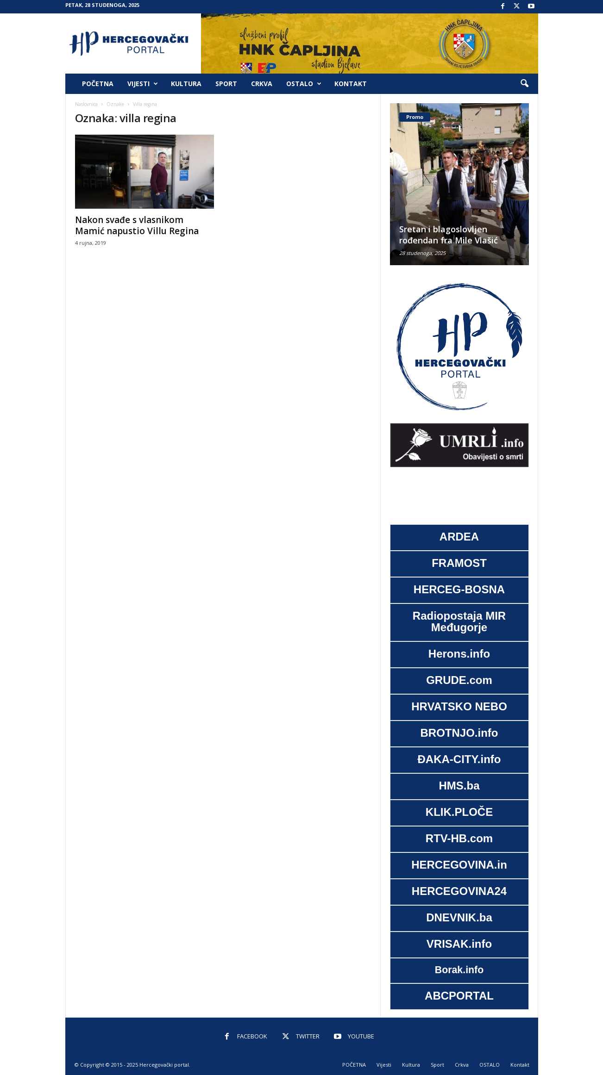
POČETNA (97, 83)
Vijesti (142, 84)
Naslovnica (86, 104)
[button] (524, 84)
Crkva (261, 83)
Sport (226, 83)
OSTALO (303, 84)
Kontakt (350, 83)
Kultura (186, 83)
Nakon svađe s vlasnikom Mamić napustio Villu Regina (137, 225)
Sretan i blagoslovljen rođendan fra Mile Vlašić (448, 235)
